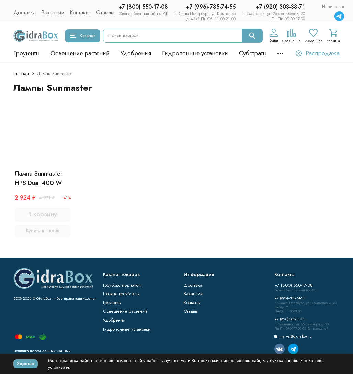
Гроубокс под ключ (122, 285)
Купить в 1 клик (42, 230)
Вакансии (52, 13)
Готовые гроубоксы (121, 293)
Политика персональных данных (41, 350)
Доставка (24, 13)
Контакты (80, 13)
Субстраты (252, 53)
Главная (21, 73)
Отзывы (105, 13)
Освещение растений (80, 53)
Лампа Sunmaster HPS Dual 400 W (38, 178)
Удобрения (136, 53)
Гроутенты (26, 53)
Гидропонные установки (195, 53)
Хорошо (25, 363)
